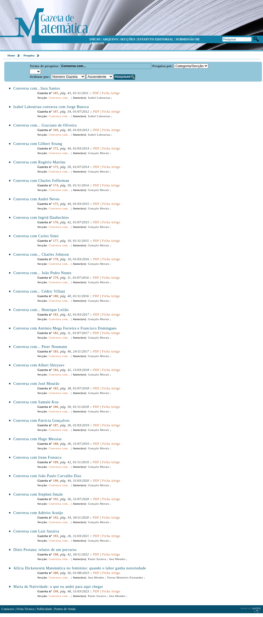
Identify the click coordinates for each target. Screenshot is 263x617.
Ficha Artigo (111, 93)
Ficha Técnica (25, 609)
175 (55, 204)
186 (55, 407)
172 (55, 148)
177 (55, 241)
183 (55, 351)
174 (55, 185)
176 (55, 222)
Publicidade (44, 609)
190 (55, 480)
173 (55, 167)
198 (55, 554)
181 (55, 314)
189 (55, 462)
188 (55, 444)
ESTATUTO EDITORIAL (156, 39)
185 (55, 388)
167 (55, 111)
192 (55, 517)
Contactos (7, 609)
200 (55, 573)
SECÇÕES (127, 39)
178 (55, 259)
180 (55, 296)
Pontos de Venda (65, 609)
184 (55, 370)
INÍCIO (94, 39)
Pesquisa (28, 55)
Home (11, 55)
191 (55, 499)
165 (55, 93)
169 (55, 130)
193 (55, 536)
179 (55, 277)
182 (55, 333)
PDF (96, 93)
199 (55, 591)
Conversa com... (59, 97)
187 (55, 425)
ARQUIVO (110, 39)
